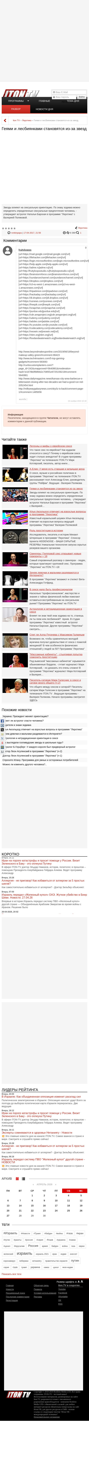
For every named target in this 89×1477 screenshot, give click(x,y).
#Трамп (37, 1233)
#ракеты (17, 1240)
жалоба (22, 399)
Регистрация (12, 1300)
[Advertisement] (44, 40)
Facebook (62, 1293)
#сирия (39, 1240)
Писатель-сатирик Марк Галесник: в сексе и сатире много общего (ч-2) (55, 681)
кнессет (73, 1254)
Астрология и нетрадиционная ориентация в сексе (56, 610)
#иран (79, 1233)
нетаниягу (37, 1261)
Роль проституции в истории (46, 530)
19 (81, 1205)
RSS (60, 1304)
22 (32, 1210)
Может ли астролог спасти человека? (23, 720)
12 (81, 1200)
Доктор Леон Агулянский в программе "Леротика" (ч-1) (32, 755)
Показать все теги (11, 1274)
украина (35, 1267)
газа (73, 1246)
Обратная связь (41, 1285)
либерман (23, 1261)
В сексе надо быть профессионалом (51, 589)
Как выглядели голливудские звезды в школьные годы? (33, 742)
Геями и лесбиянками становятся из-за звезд (56, 488)
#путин (7, 1240)
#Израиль (10, 1233)
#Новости (25, 1233)
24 (56, 1210)
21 (20, 1210)
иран (54, 1254)
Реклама (38, 1297)
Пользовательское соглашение (47, 1417)
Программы (16, 101)
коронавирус (9, 1261)
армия (45, 1246)
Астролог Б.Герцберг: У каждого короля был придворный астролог (39, 747)
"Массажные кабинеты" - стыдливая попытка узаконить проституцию (56, 656)
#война (59, 1233)
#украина (61, 1240)
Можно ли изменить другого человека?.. (24, 764)
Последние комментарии (17, 1297)
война (65, 1246)
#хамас (72, 1240)
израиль (24, 1253)
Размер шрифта (65, 1281)
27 (8, 1215)
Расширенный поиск (15, 1293)
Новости (10, 1289)
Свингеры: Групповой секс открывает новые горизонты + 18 (55, 555)
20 (8, 1210)
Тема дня (73, 101)
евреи (81, 1246)
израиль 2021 (42, 1254)
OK (59, 1300)
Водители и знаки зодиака (17, 725)
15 (32, 1205)
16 (44, 1205)
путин (75, 1260)
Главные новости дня (44, 102)
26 (81, 1210)
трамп (24, 1267)
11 (68, 1200)
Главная (10, 1285)
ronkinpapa (16, 233)
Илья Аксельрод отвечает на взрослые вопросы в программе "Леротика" (58, 513)
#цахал (7, 1246)
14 (20, 1205)
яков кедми (67, 1267)
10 (56, 1200)
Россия (33, 1245)
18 (68, 1205)
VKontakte (63, 1296)
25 (68, 1210)
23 (44, 1210)
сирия (6, 1267)
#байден (48, 1233)
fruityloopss (25, 249)
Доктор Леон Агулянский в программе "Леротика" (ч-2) (32, 751)
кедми (63, 1254)
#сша (50, 1239)
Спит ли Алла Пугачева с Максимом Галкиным (57, 634)
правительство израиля (56, 1261)
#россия (29, 1240)
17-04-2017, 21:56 (32, 233)
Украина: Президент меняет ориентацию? (25, 716)
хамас (46, 1267)
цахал (56, 1267)
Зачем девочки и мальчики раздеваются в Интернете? (54, 574)
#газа (69, 1233)
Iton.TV (18, 1394)
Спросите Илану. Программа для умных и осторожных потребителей (40, 760)
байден (55, 1246)
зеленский (8, 1254)
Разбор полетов (16, 110)
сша (15, 1267)
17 (56, 1205)
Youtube (62, 1289)
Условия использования (45, 1293)
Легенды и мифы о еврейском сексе (51, 446)
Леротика (82, 228)
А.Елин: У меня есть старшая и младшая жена (57, 469)
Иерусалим (19, 1246)
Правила (38, 1289)
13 (8, 1205)
